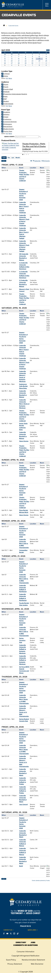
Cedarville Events (13, 26)
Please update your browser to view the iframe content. (25, 57)
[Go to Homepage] (13, 7)
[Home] (4, 26)
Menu (47, 5)
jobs (33, 942)
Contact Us (8, 930)
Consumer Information (25, 951)
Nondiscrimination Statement (33, 959)
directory (21, 942)
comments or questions (25, 945)
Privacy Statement (15, 964)
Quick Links (32, 930)
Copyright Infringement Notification (25, 955)
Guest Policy (11, 959)
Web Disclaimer (37, 964)
